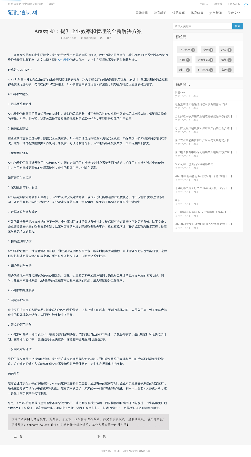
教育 (226, 50)
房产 (226, 70)
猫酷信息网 (22, 12)
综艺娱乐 (178, 13)
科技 (184, 70)
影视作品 (206, 70)
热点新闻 (215, 13)
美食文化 (234, 13)
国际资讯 (142, 13)
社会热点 (187, 50)
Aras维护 (64, 60)
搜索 (237, 26)
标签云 (204, 4)
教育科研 (160, 13)
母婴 (226, 60)
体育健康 (197, 13)
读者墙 (218, 4)
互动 (184, 60)
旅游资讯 (206, 60)
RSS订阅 (234, 4)
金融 (208, 50)
